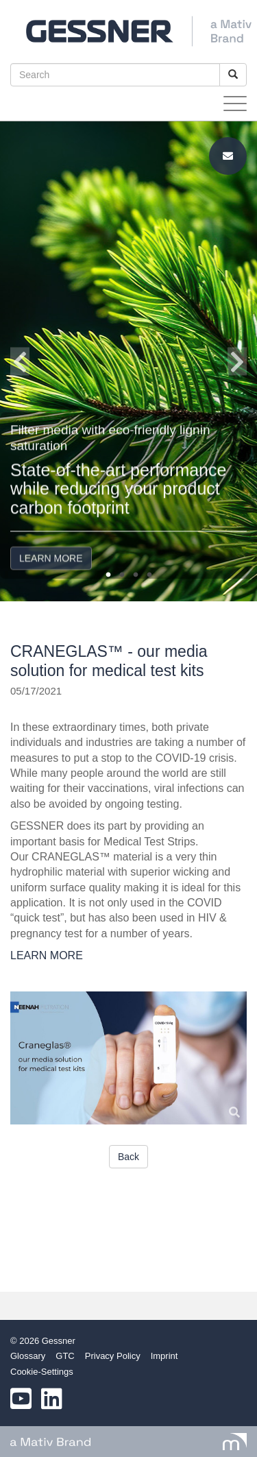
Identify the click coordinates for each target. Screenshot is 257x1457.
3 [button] (136, 575)
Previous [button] (19, 362)
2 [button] (122, 575)
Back (128, 1156)
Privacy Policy (112, 1356)
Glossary (27, 1356)
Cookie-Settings (41, 1371)
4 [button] (149, 575)
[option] (128, 361)
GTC (65, 1356)
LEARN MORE (51, 533)
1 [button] (108, 575)
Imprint (164, 1356)
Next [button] (237, 362)
